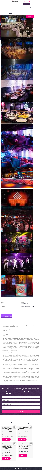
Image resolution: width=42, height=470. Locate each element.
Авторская (23, 306)
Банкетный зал (4, 308)
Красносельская (11, 303)
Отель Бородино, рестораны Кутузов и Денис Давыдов (25, 445)
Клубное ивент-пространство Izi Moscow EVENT (7, 428)
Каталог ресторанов (8, 10)
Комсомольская (4, 303)
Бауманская (23, 434)
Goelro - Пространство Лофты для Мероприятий (24, 428)
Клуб (8, 308)
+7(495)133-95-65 (15, 3)
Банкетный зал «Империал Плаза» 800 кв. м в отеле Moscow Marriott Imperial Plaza (7, 446)
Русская (32, 306)
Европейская (27, 306)
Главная (2, 10)
